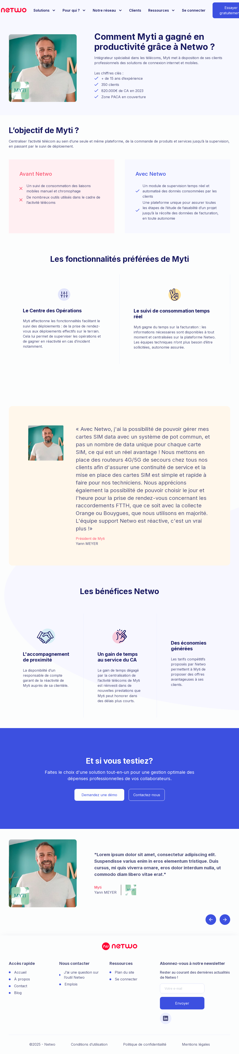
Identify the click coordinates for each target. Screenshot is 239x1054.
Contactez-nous (146, 795)
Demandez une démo (99, 795)
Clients (135, 10)
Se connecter (194, 10)
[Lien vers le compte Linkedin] (165, 1018)
